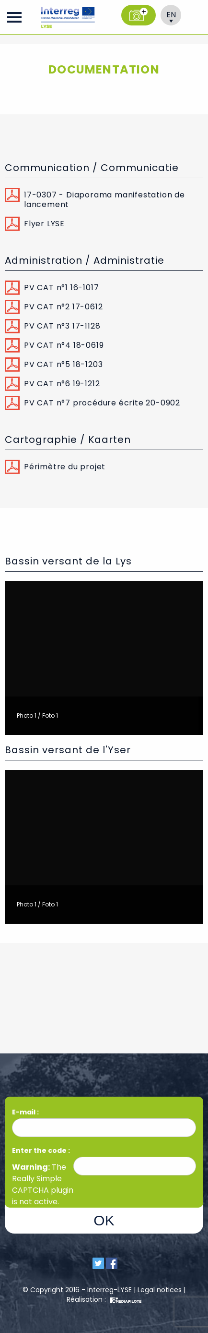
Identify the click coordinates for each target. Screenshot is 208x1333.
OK (103, 1220)
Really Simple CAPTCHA (37, 1184)
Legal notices (160, 1290)
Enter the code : (41, 1150)
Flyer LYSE (44, 223)
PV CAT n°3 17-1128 (62, 325)
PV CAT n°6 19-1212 (62, 383)
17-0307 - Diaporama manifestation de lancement (104, 199)
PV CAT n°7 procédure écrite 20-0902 (102, 402)
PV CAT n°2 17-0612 (63, 306)
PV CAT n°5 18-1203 (63, 364)
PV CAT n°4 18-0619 (64, 345)
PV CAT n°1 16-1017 (61, 287)
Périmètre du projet (64, 466)
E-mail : (26, 1112)
